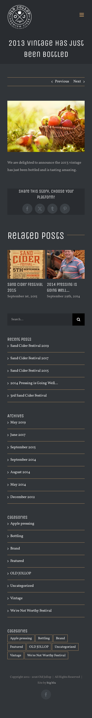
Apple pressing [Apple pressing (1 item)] (21, 638)
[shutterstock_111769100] (46, 126)
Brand (15, 548)
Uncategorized (22, 585)
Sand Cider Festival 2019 (29, 346)
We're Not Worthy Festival (31, 610)
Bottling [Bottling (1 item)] (44, 638)
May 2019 (18, 422)
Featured (17, 561)
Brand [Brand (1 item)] (60, 638)
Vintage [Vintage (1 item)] (15, 655)
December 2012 (22, 497)
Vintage (16, 598)
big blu (51, 683)
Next (77, 81)
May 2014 (18, 484)
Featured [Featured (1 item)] (16, 647)
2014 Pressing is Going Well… (62, 287)
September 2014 (23, 459)
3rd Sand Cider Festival (28, 395)
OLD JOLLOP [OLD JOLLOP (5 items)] (39, 647)
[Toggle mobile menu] (82, 14)
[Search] (78, 319)
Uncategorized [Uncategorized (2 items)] (65, 647)
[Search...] (39, 319)
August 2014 (20, 472)
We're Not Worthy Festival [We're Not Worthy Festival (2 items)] (46, 655)
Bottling (16, 536)
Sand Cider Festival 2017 (29, 358)
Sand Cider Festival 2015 (29, 370)
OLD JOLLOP (20, 573)
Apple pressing (22, 523)
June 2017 (18, 435)
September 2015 (23, 447)
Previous (62, 81)
